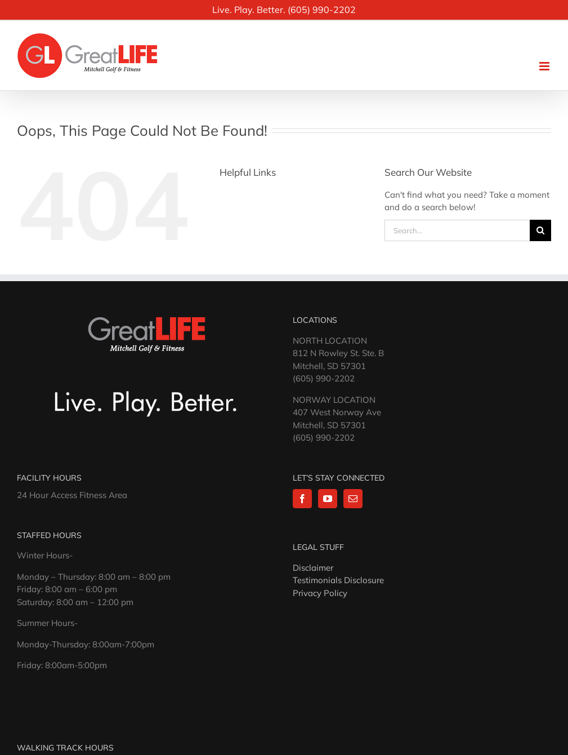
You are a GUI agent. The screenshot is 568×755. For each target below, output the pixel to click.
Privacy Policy (320, 593)
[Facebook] (302, 498)
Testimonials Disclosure (338, 580)
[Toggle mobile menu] (545, 66)
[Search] (540, 230)
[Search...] (457, 230)
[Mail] (353, 498)
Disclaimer (313, 567)
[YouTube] (327, 498)
